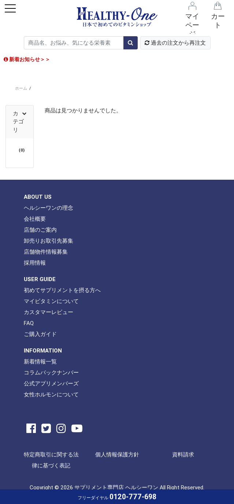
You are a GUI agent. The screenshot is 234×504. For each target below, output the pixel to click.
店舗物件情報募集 (46, 251)
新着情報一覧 (40, 361)
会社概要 (35, 218)
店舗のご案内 (40, 229)
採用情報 (35, 262)
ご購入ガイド (40, 334)
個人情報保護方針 (117, 454)
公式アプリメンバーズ (51, 383)
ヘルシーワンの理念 (48, 207)
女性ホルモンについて (51, 394)
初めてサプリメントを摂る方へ (62, 290)
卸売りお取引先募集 (48, 240)
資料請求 (183, 454)
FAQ (29, 323)
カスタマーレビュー (48, 312)
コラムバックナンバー (51, 372)
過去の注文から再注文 (175, 42)
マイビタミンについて (51, 301)
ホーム (21, 88)
